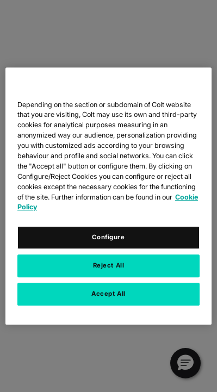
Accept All (108, 293)
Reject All (109, 265)
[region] (108, 196)
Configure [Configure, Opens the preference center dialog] (108, 237)
